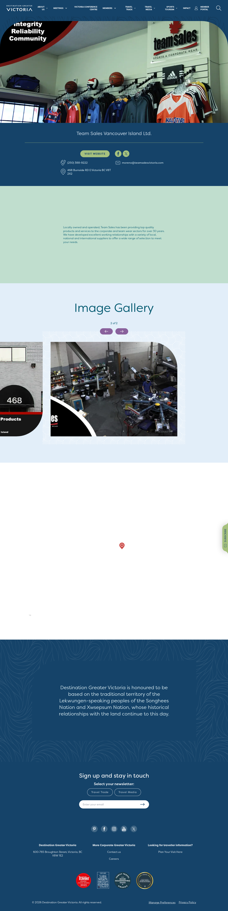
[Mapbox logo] (24, 616)
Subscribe (142, 804)
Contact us (114, 852)
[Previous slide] (106, 331)
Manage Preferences (162, 902)
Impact (186, 8)
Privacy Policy (187, 902)
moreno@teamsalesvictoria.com (142, 162)
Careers (114, 859)
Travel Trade (100, 792)
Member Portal (201, 8)
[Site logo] (19, 8)
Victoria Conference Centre (85, 8)
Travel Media (128, 792)
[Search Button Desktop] (218, 8)
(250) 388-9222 (77, 162)
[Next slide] (121, 331)
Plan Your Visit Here (170, 852)
